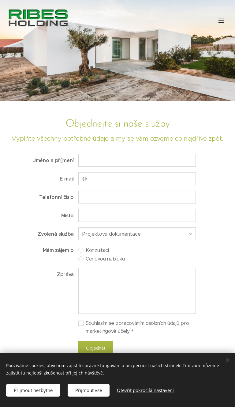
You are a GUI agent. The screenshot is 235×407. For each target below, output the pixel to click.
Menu (221, 20)
